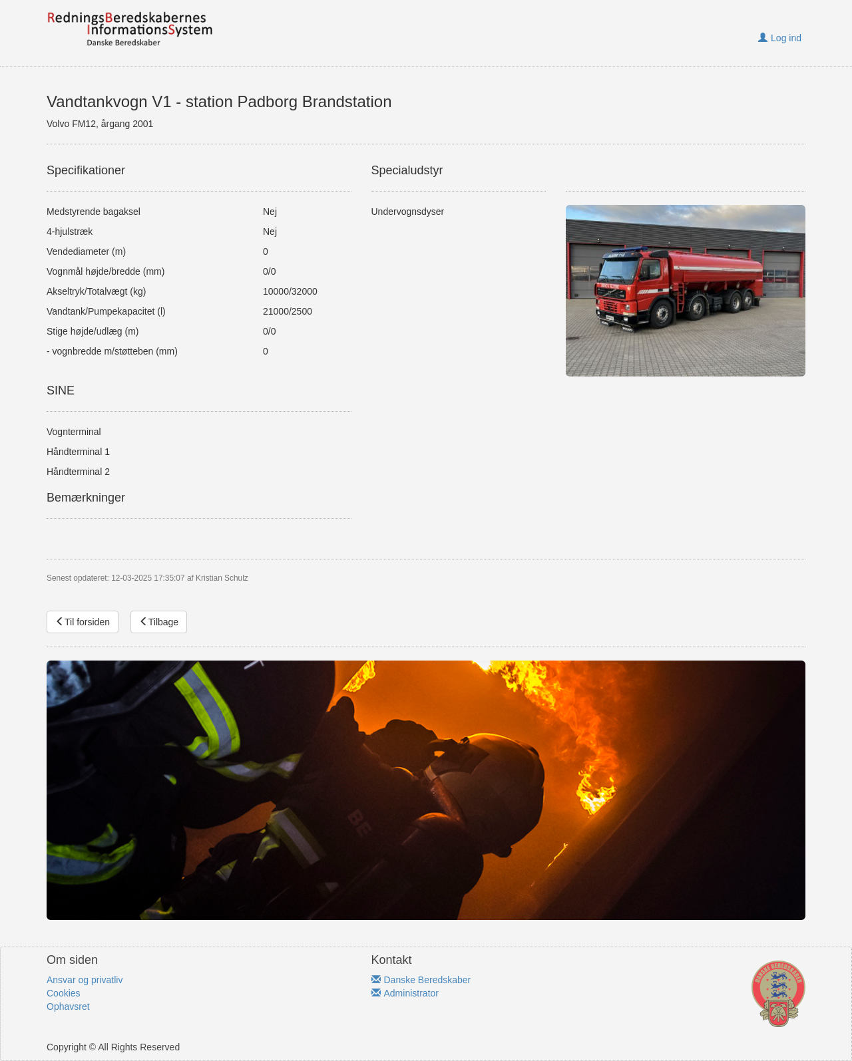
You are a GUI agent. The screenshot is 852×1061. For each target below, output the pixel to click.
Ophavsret (68, 1006)
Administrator (405, 993)
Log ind (779, 38)
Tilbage (158, 622)
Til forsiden (82, 622)
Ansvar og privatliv (84, 980)
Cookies (64, 993)
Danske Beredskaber (421, 980)
